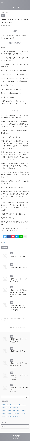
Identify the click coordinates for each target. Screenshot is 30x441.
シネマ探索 (15, 7)
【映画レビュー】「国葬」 (18, 256)
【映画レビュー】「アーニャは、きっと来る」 (14, 410)
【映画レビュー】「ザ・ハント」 (10, 416)
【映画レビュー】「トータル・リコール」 (13, 404)
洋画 (4, 242)
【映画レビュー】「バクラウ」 (10, 407)
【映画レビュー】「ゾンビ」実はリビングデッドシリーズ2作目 (18, 308)
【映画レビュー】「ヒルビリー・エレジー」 (14, 413)
